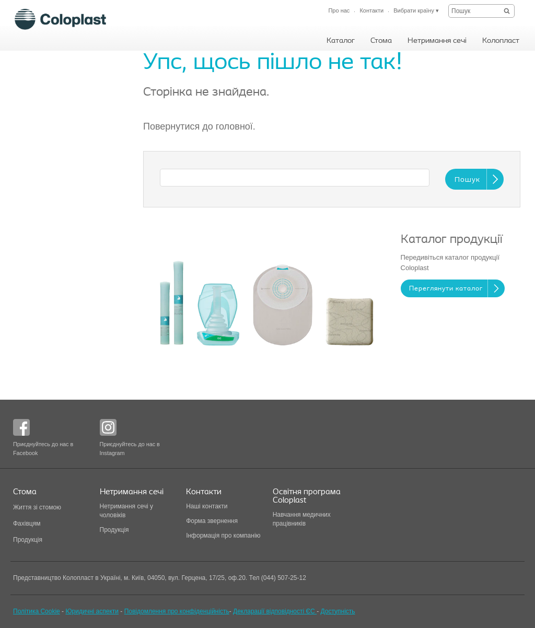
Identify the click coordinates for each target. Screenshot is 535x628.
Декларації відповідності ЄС (275, 611)
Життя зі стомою (37, 507)
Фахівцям (26, 523)
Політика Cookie (36, 611)
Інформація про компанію (223, 535)
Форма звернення (212, 521)
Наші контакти (207, 506)
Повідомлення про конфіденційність (176, 611)
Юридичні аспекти (92, 611)
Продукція (27, 539)
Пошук (467, 180)
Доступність (337, 611)
